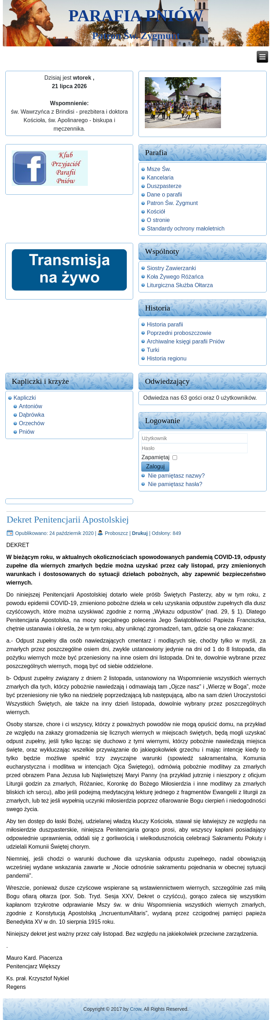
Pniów (26, 432)
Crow (135, 1009)
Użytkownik (141, 443)
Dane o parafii (164, 195)
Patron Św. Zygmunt (172, 203)
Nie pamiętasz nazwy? (176, 476)
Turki (153, 350)
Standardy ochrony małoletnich (186, 229)
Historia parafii (165, 324)
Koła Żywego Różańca (175, 277)
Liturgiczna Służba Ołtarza (180, 285)
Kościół (156, 212)
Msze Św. (159, 169)
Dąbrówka (31, 415)
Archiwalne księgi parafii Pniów (186, 341)
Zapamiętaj (155, 457)
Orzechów (31, 423)
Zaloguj (155, 466)
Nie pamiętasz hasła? (175, 484)
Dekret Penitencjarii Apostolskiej (68, 519)
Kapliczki (24, 398)
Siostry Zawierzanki (171, 268)
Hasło (141, 453)
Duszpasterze (164, 186)
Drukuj (140, 533)
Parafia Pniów (136, 15)
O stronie (158, 220)
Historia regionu (166, 358)
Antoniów (30, 406)
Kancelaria (160, 178)
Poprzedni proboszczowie (179, 333)
